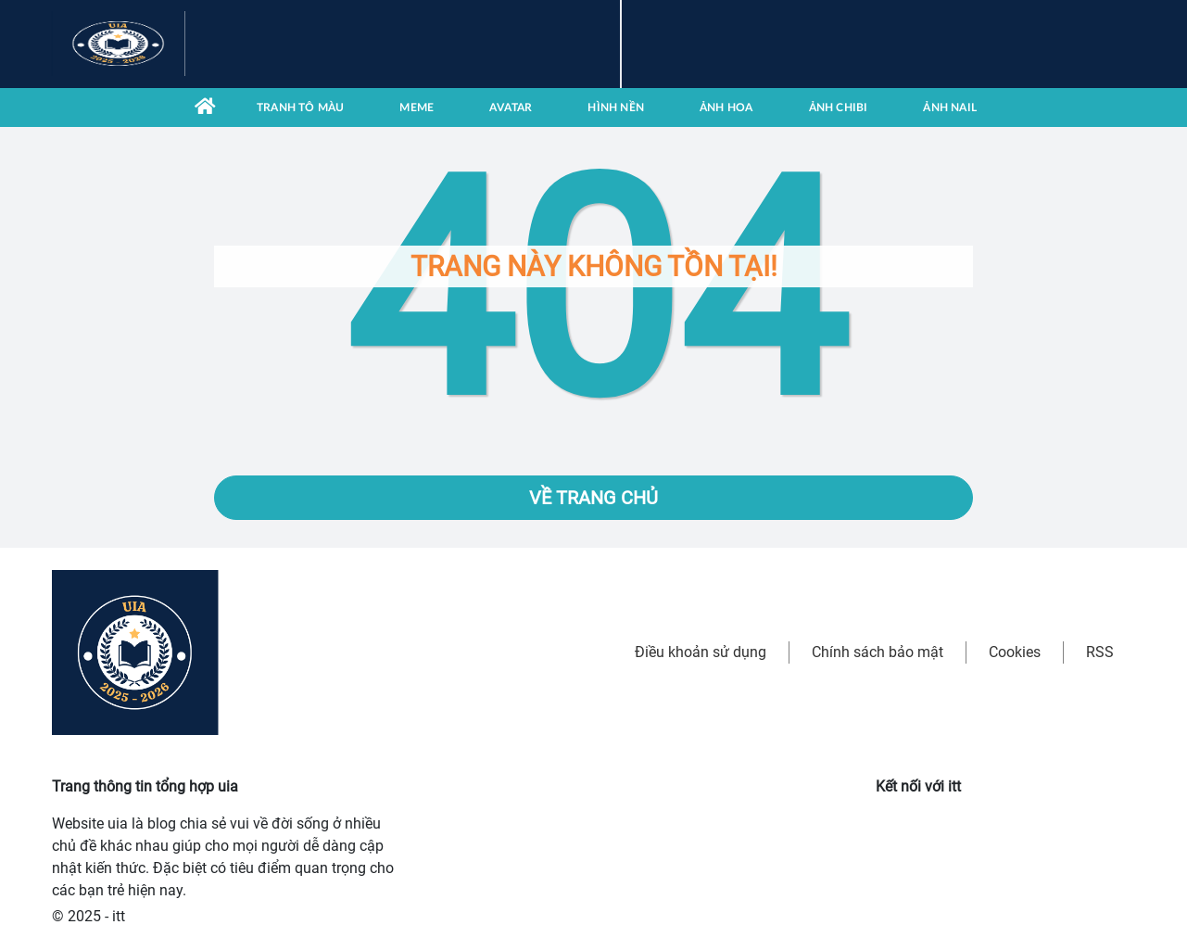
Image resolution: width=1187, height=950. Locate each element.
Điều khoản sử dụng (700, 652)
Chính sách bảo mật (877, 652)
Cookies (1015, 652)
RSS (1100, 652)
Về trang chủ (593, 498)
